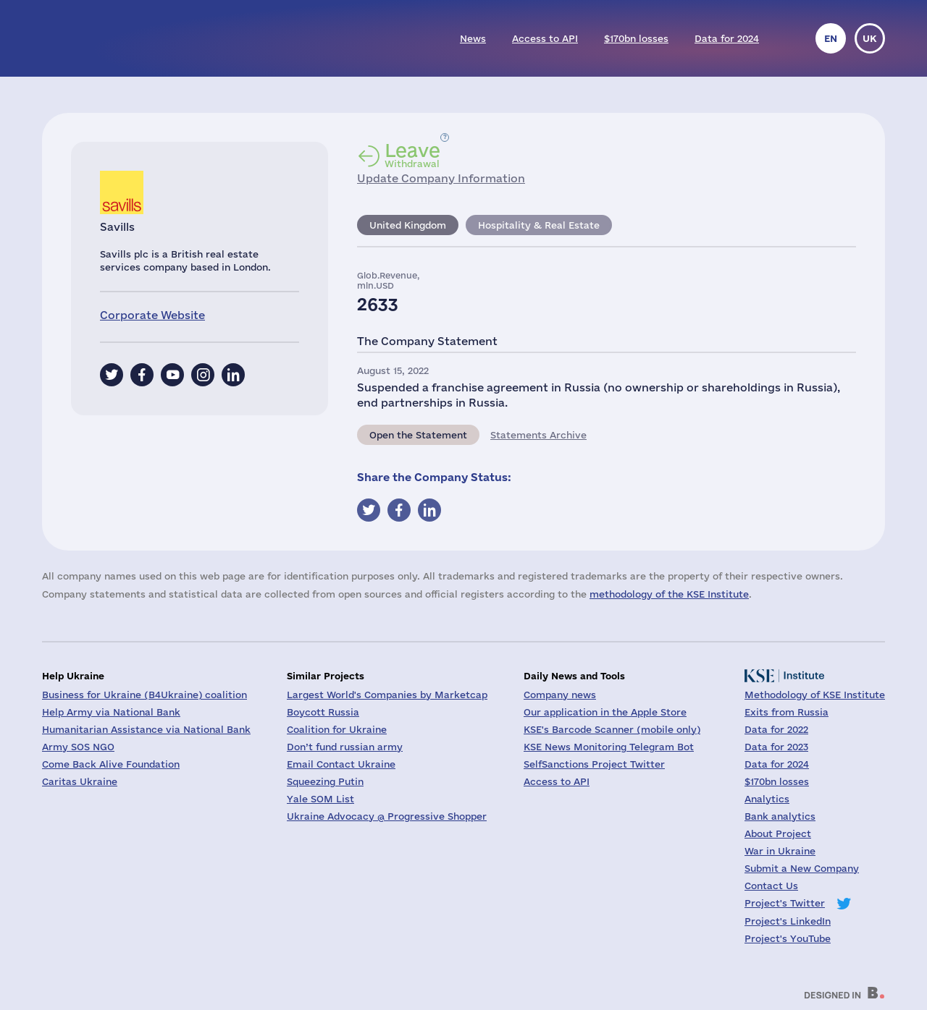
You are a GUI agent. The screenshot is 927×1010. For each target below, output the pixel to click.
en (830, 38)
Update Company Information (441, 178)
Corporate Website (152, 315)
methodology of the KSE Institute (669, 594)
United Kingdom (407, 225)
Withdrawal (412, 155)
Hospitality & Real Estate (539, 225)
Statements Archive (538, 435)
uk (870, 38)
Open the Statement (418, 435)
